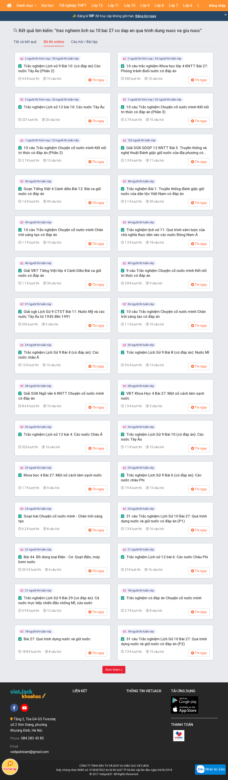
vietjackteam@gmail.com (29, 752)
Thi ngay (96, 80)
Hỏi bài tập (10, 765)
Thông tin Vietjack (144, 691)
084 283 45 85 (32, 738)
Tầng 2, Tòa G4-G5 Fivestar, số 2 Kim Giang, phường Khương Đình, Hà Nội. (33, 725)
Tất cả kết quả (25, 42)
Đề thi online (54, 42)
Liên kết (81, 691)
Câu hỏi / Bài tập (84, 42)
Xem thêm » (113, 669)
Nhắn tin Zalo (210, 769)
